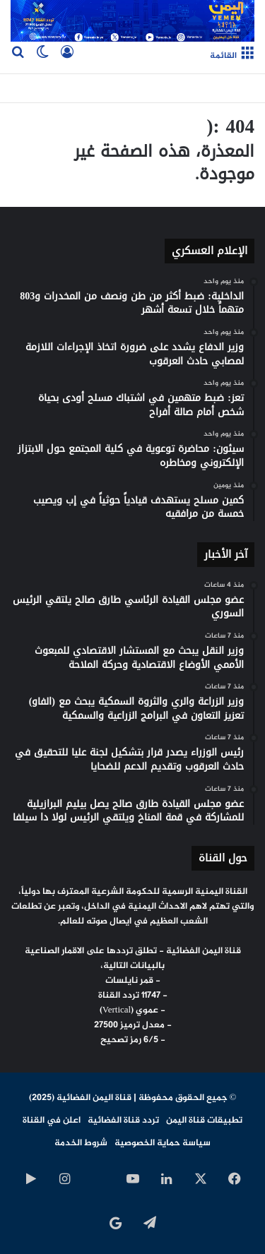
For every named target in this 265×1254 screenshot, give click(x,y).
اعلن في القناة (52, 1120)
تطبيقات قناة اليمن (204, 1120)
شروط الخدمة (80, 1143)
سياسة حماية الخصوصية (162, 1143)
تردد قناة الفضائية (123, 1120)
